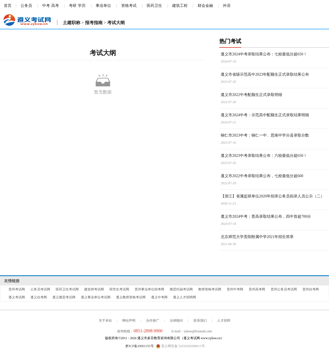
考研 (72, 6)
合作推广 (152, 320)
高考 (55, 6)
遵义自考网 (38, 297)
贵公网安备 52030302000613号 (180, 346)
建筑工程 (180, 6)
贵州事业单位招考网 (149, 289)
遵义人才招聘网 (184, 297)
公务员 (26, 6)
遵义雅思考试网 (63, 297)
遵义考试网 (16, 297)
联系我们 (200, 320)
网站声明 (128, 320)
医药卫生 (154, 6)
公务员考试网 (40, 289)
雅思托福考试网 (181, 289)
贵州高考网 (257, 289)
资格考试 (129, 6)
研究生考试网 (119, 289)
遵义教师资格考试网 (131, 297)
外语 (227, 6)
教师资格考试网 (209, 289)
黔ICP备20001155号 (140, 346)
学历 (82, 6)
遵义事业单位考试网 (95, 297)
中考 (46, 6)
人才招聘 (223, 320)
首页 (8, 6)
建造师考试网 (94, 289)
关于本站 (105, 320)
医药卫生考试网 (67, 289)
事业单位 (103, 6)
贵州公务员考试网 (284, 289)
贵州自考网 (310, 289)
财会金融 (205, 6)
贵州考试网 (16, 289)
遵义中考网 (159, 297)
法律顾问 (176, 320)
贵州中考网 (235, 289)
